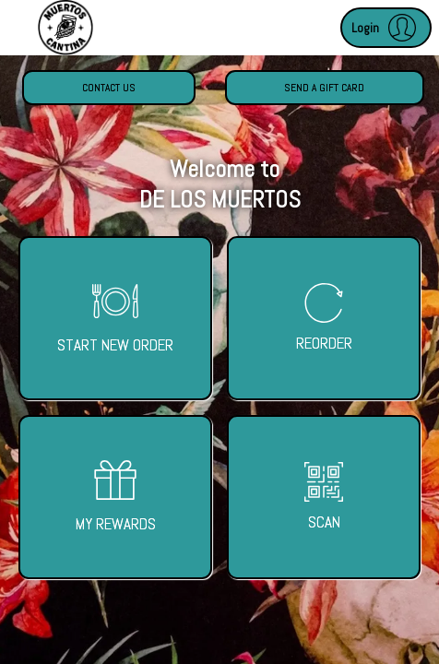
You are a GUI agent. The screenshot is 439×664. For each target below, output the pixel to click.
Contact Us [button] (109, 87)
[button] (386, 27)
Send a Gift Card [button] (324, 87)
